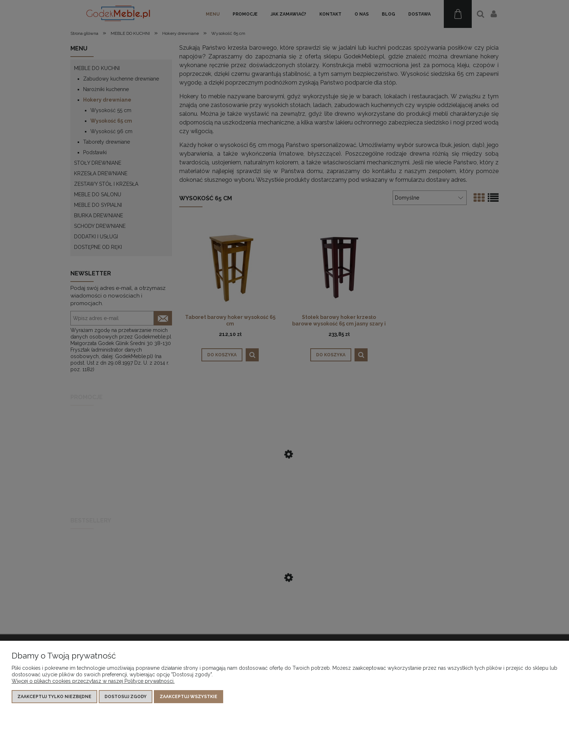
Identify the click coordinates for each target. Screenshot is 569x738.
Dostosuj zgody (126, 696)
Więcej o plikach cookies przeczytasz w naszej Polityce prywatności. (93, 681)
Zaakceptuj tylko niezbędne (54, 696)
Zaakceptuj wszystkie (188, 696)
